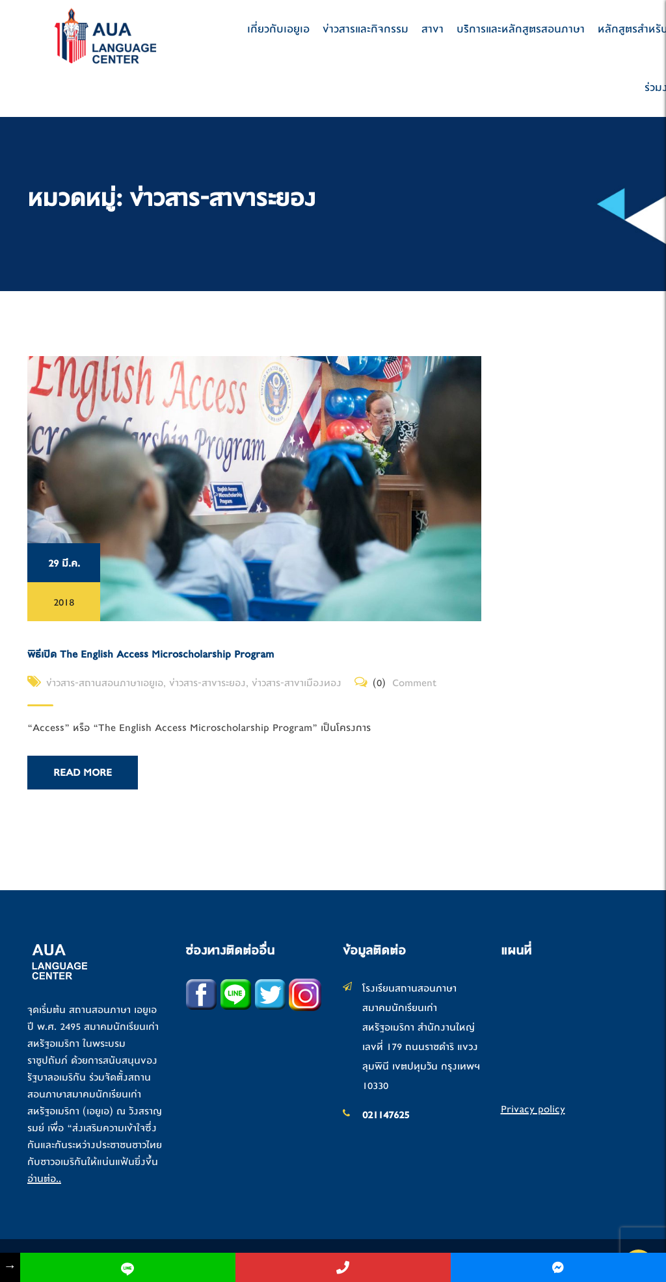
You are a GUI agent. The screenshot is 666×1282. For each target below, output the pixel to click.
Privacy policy (533, 1109)
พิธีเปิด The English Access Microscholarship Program (150, 654)
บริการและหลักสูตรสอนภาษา (521, 29)
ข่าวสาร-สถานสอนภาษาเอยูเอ (104, 683)
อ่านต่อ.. (44, 1178)
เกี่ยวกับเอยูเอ (278, 29)
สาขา (432, 29)
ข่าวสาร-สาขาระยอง (207, 683)
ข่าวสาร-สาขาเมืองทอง (296, 683)
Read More (82, 772)
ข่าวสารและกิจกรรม (365, 29)
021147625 (385, 1115)
